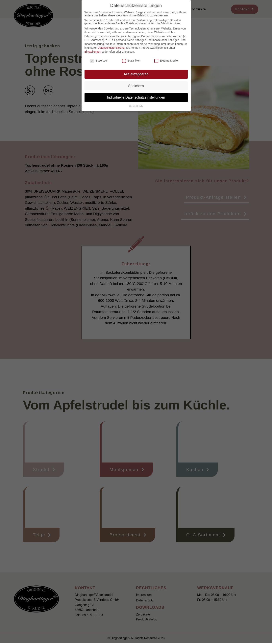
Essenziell (99, 60)
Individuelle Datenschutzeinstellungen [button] (136, 97)
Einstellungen (93, 51)
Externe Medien (166, 60)
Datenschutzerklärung (111, 47)
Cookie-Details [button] (136, 106)
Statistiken (131, 60)
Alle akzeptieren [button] (136, 74)
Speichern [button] (136, 86)
